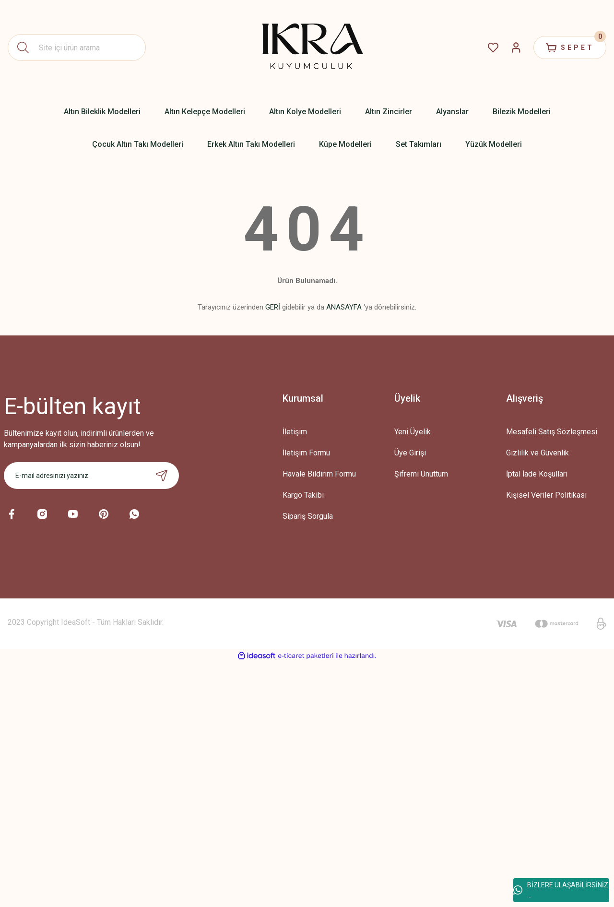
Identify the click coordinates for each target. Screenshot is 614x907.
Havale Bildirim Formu (319, 473)
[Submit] (161, 475)
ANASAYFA (344, 307)
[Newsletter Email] (91, 475)
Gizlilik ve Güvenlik (537, 452)
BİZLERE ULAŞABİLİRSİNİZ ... (560, 890)
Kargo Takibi (303, 495)
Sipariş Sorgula (308, 516)
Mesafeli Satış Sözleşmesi (551, 431)
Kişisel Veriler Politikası (546, 495)
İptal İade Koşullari (536, 473)
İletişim (295, 431)
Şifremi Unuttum (421, 473)
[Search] (77, 47)
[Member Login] (516, 47)
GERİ (272, 307)
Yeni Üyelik (412, 431)
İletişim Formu (306, 452)
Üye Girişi (410, 452)
